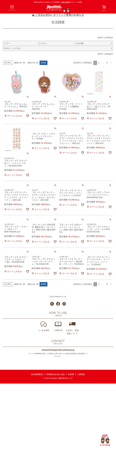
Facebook (58, 304)
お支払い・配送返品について (72, 332)
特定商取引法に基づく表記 (56, 374)
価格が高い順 (32, 63)
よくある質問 (43, 330)
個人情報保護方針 (37, 374)
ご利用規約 (81, 374)
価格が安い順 (19, 63)
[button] (111, 63)
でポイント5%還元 (71, 2)
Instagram (64, 304)
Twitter (52, 304)
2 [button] (98, 62)
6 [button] (107, 62)
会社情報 (71, 374)
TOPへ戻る (105, 440)
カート (104, 10)
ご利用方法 (58, 330)
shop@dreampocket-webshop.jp (58, 350)
